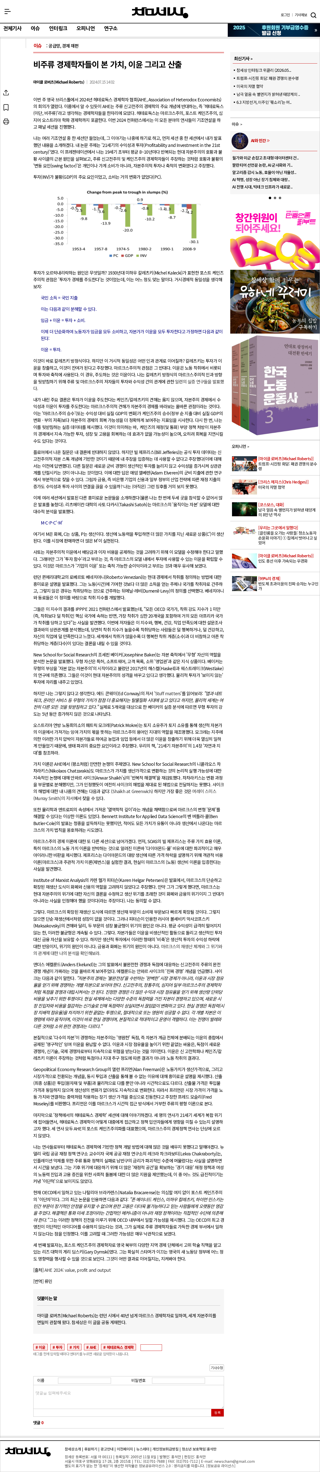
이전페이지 (125, 1448)
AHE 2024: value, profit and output (77, 1270)
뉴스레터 (142, 1448)
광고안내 (107, 1448)
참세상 (160, 12)
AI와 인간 (258, 140)
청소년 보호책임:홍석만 (199, 1448)
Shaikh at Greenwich (132, 791)
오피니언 (85, 28)
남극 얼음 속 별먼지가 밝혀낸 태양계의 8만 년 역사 (288, 510)
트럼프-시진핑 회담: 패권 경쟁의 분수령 (267, 78)
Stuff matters (168, 693)
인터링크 (58, 28)
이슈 (35, 28)
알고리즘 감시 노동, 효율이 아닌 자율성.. (264, 172)
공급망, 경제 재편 (63, 46)
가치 (76, 1347)
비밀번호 (138, 1380)
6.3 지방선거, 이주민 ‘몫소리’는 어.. (263, 102)
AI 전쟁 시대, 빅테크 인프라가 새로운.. (262, 187)
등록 (217, 1412)
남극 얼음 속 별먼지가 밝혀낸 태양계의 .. (268, 94)
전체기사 (12, 28)
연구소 (111, 28)
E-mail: (207, 1461)
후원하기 (90, 1448)
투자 (59, 1347)
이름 (40, 1380)
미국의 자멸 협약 (249, 86)
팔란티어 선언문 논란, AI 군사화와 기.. (262, 165)
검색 (314, 15)
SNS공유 (18, 93)
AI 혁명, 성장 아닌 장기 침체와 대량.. (261, 179)
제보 (301, 15)
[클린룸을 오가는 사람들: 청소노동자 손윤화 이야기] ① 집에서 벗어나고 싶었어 (288, 535)
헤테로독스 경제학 (120, 1347)
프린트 (18, 122)
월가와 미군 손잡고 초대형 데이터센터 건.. (265, 158)
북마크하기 (18, 107)
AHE (93, 1347)
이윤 (42, 1347)
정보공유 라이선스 (220, 1465)
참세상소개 (73, 1448)
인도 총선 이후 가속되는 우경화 (288, 558)
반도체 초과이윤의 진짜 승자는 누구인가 (288, 583)
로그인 (285, 15)
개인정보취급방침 (165, 1448)
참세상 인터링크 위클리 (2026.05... (263, 70)
